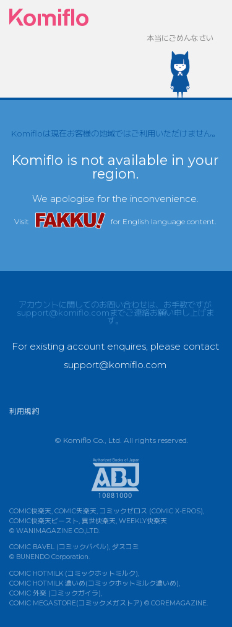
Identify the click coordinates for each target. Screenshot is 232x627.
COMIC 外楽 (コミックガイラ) (55, 593)
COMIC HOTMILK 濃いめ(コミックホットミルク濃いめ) (94, 583)
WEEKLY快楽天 (143, 521)
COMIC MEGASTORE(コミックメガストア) (75, 603)
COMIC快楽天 (30, 511)
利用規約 (24, 411)
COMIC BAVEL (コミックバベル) (59, 547)
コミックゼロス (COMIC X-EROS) (151, 511)
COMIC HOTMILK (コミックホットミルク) (73, 574)
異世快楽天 (99, 521)
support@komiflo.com (63, 313)
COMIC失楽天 (75, 511)
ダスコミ (125, 547)
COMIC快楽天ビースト (44, 521)
